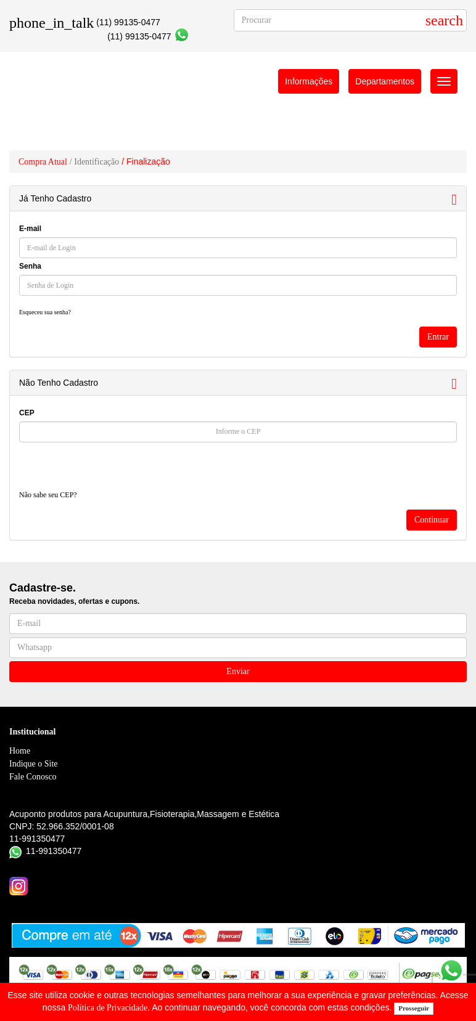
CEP (27, 413)
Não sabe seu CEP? (48, 494)
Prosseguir (413, 1008)
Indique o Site (33, 763)
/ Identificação (94, 161)
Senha (30, 266)
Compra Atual (42, 161)
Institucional (32, 731)
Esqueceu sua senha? (45, 312)
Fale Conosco (33, 776)
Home (19, 750)
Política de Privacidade (107, 1007)
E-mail (30, 228)
